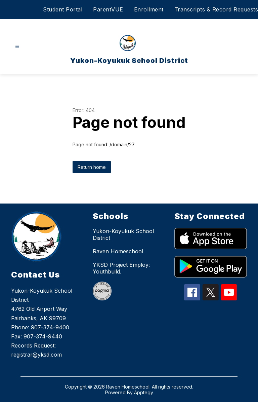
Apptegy (143, 392)
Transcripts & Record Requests (216, 9)
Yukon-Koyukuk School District (123, 234)
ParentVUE (108, 9)
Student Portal (62, 9)
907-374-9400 (50, 327)
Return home (92, 167)
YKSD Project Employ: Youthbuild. (121, 268)
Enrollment (149, 9)
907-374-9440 (43, 336)
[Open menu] (17, 46)
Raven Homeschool (118, 251)
